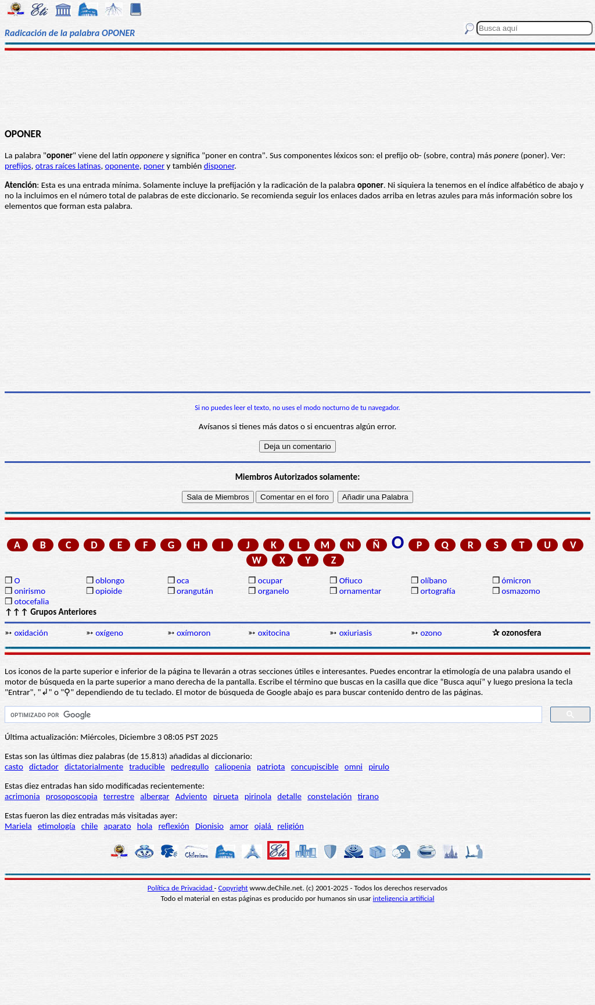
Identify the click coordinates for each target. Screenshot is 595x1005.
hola (144, 826)
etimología (57, 826)
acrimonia (22, 796)
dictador (44, 766)
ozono (431, 633)
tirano (368, 796)
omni (354, 766)
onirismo (29, 591)
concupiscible (315, 766)
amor (239, 826)
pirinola (258, 796)
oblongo (109, 580)
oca (183, 580)
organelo (273, 591)
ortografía (437, 591)
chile (89, 826)
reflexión (173, 826)
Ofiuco (351, 580)
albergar (154, 796)
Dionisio (209, 826)
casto (14, 766)
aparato (117, 826)
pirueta (226, 796)
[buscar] (272, 715)
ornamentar (360, 591)
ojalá (264, 826)
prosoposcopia (72, 796)
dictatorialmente (93, 766)
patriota (271, 766)
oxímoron (193, 633)
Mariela (18, 826)
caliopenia (233, 766)
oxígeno (109, 633)
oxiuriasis (355, 633)
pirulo (378, 766)
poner (154, 166)
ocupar (270, 580)
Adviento (191, 796)
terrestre (118, 796)
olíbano (433, 580)
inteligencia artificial (404, 898)
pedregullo (190, 766)
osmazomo (520, 591)
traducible (146, 766)
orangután (195, 591)
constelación (329, 796)
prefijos (18, 166)
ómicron (516, 580)
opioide (108, 591)
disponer (219, 166)
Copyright (233, 887)
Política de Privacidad (181, 887)
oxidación (31, 633)
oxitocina (274, 633)
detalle (289, 796)
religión (290, 826)
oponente (122, 166)
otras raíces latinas (68, 166)
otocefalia (31, 601)
